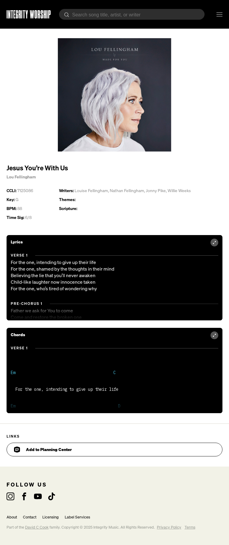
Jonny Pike (156, 190)
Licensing (50, 517)
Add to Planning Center (43, 450)
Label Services (77, 517)
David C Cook (37, 527)
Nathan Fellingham (127, 190)
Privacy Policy (169, 527)
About (12, 517)
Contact (29, 517)
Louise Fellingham (91, 190)
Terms (190, 527)
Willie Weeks (179, 190)
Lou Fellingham (21, 177)
